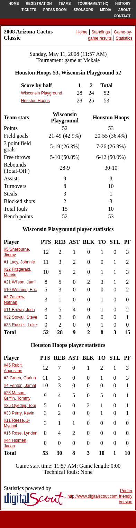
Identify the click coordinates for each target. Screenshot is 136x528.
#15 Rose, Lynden (20, 433)
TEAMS (64, 4)
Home (82, 32)
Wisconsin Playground (41, 93)
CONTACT (122, 16)
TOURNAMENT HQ (93, 4)
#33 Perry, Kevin (19, 413)
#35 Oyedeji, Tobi (20, 405)
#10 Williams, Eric (20, 289)
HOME (14, 4)
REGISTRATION (39, 4)
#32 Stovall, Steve (20, 317)
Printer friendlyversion (126, 496)
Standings (100, 32)
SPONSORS (83, 10)
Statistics (124, 38)
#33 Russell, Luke (20, 324)
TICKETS (28, 10)
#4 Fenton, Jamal (20, 385)
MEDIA (105, 10)
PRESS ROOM (55, 10)
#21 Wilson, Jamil (20, 282)
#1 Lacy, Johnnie (19, 262)
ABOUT (124, 10)
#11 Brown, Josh (19, 309)
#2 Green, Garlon (20, 378)
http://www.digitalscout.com (92, 496)
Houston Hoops (35, 100)
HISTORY (122, 4)
